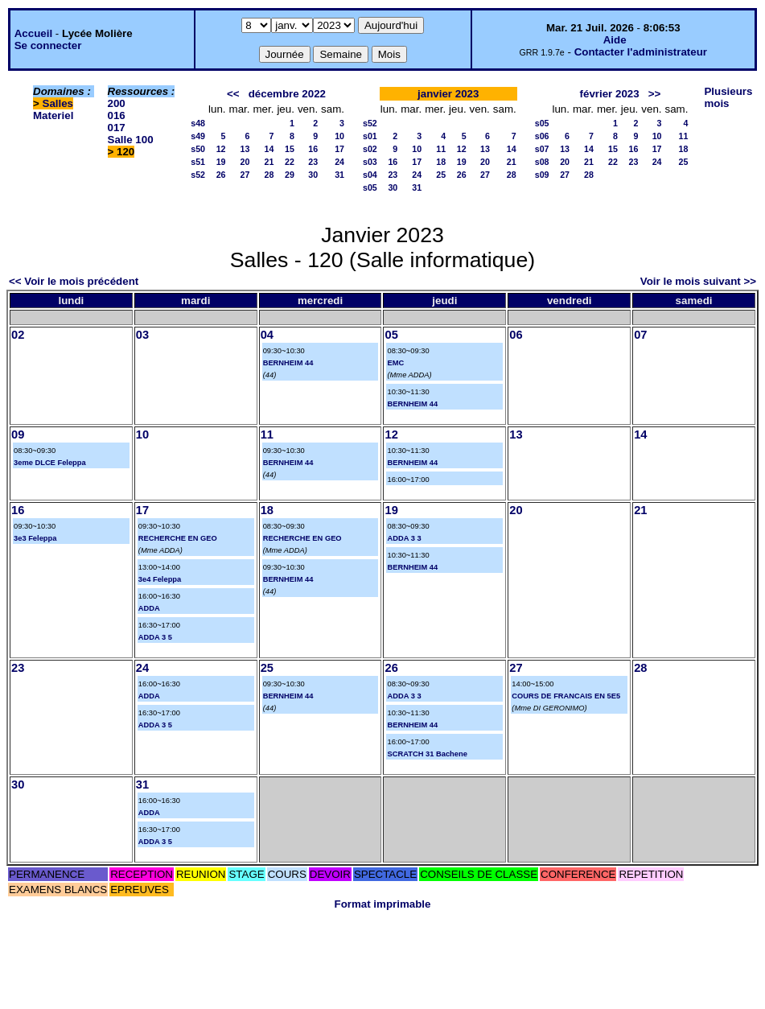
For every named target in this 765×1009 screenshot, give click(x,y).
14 (269, 149)
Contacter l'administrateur (640, 52)
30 (313, 174)
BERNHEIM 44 (288, 363)
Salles (58, 103)
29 (289, 174)
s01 (370, 136)
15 (289, 149)
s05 (370, 187)
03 (142, 334)
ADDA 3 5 (155, 637)
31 (339, 174)
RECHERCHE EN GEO (177, 538)
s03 (370, 162)
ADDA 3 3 (404, 538)
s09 (542, 174)
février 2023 (610, 94)
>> (654, 94)
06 (515, 334)
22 (289, 162)
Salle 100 (131, 140)
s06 (542, 136)
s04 (370, 174)
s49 (198, 136)
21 (269, 162)
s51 (198, 162)
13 (245, 149)
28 (269, 174)
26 (221, 174)
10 (339, 136)
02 (17, 334)
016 (116, 115)
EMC (395, 363)
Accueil (33, 33)
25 (441, 174)
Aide (615, 40)
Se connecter (48, 45)
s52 (198, 174)
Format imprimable (383, 904)
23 (313, 162)
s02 (370, 149)
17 (339, 149)
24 (339, 162)
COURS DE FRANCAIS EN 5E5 (566, 696)
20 (245, 162)
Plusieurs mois (728, 97)
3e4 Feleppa (159, 579)
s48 (198, 123)
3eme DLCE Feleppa (50, 463)
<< (233, 94)
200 (116, 103)
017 (116, 127)
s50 (198, 149)
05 (391, 334)
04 (267, 334)
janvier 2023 (448, 94)
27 (245, 174)
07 (640, 334)
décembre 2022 (287, 94)
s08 (542, 162)
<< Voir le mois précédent (73, 281)
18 (441, 162)
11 (441, 149)
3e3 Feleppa (35, 538)
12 (221, 149)
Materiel (53, 115)
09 (17, 434)
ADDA (149, 608)
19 (221, 162)
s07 (542, 149)
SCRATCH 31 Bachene (427, 754)
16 (313, 149)
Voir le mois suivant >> (698, 281)
